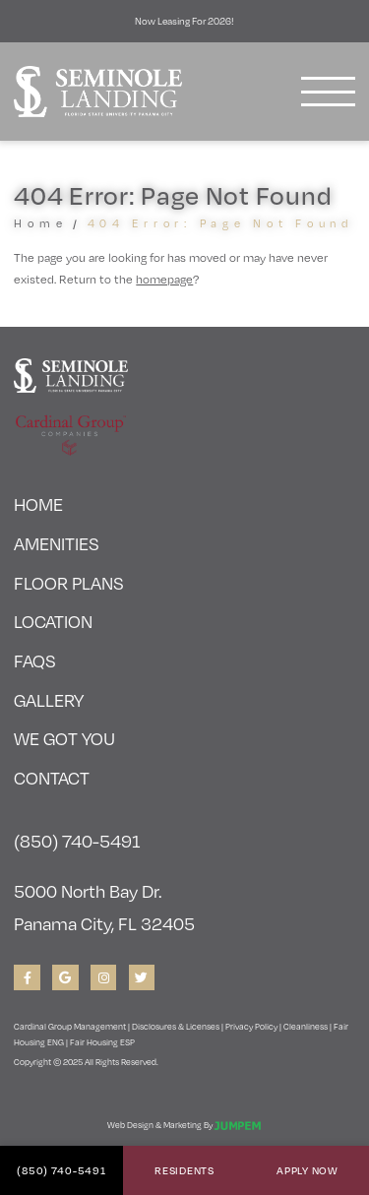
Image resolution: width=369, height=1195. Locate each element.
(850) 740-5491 (61, 1170)
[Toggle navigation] (328, 91)
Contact (52, 777)
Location (53, 620)
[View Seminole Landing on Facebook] (27, 978)
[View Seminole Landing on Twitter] (142, 978)
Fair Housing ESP (102, 1041)
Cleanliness (305, 1026)
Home (40, 223)
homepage (164, 278)
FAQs (35, 660)
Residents (184, 1170)
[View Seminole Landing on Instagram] (104, 978)
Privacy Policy (251, 1026)
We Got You (64, 737)
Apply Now (307, 1170)
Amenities (56, 543)
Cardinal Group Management (70, 1026)
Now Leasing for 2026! (184, 21)
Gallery (49, 699)
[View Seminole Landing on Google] (65, 978)
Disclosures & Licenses (175, 1026)
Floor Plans (69, 582)
